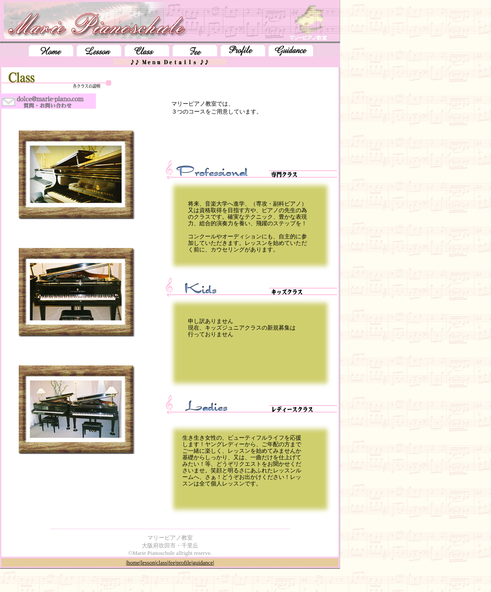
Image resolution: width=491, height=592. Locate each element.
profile (183, 562)
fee (171, 562)
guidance (203, 562)
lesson (148, 562)
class (161, 562)
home (133, 562)
